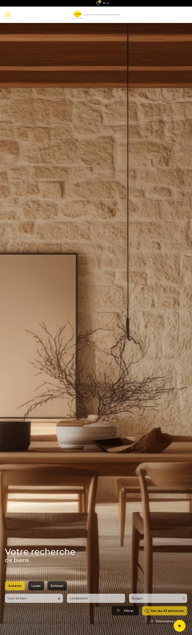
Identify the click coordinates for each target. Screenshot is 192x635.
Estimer (57, 593)
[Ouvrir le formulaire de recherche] (125, 618)
